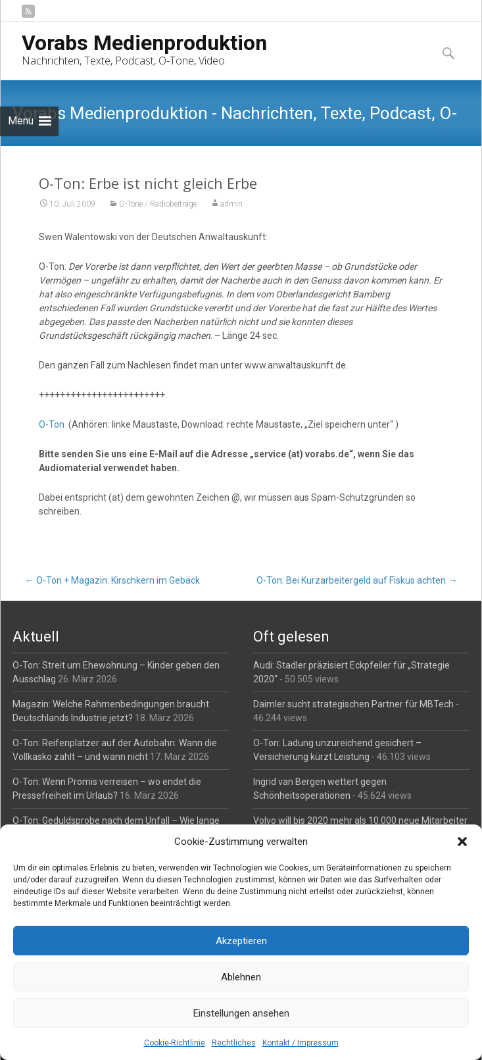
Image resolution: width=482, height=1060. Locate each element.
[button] (462, 841)
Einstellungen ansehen (241, 1013)
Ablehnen (241, 977)
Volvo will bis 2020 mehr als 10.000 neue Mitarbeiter (360, 820)
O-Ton (51, 424)
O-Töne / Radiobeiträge (158, 204)
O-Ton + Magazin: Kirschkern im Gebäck (112, 580)
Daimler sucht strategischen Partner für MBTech (353, 704)
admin (231, 204)
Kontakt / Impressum (300, 1042)
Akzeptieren (241, 941)
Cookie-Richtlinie (174, 1042)
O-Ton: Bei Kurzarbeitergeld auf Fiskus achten (356, 580)
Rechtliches (234, 1042)
